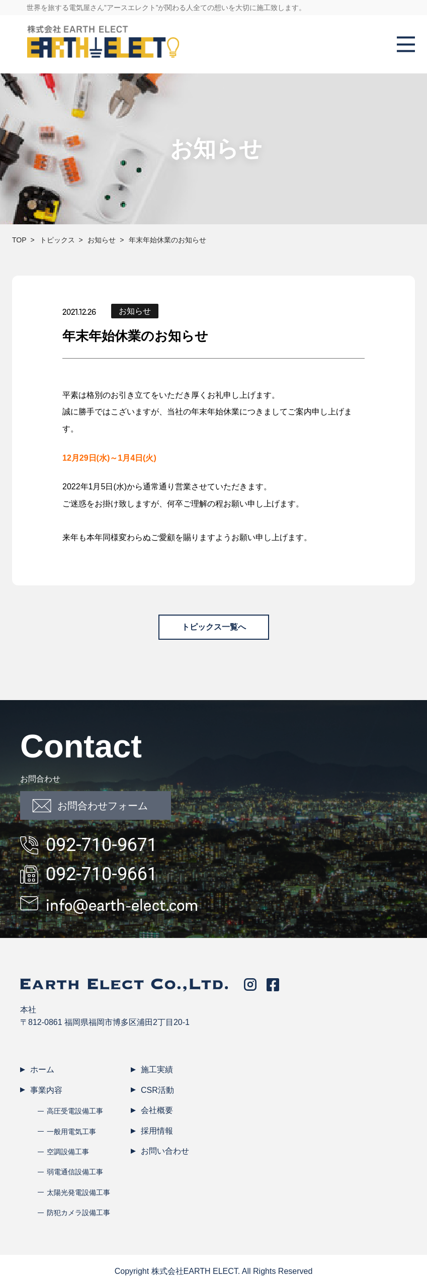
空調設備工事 (68, 1152)
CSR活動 (157, 1090)
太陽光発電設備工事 (78, 1192)
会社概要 (157, 1110)
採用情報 (157, 1131)
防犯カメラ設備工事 (78, 1213)
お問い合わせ (165, 1151)
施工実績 (157, 1069)
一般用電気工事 (71, 1132)
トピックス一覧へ (214, 627)
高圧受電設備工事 (75, 1111)
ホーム (42, 1069)
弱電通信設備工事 (75, 1172)
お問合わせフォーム (90, 805)
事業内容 (46, 1090)
